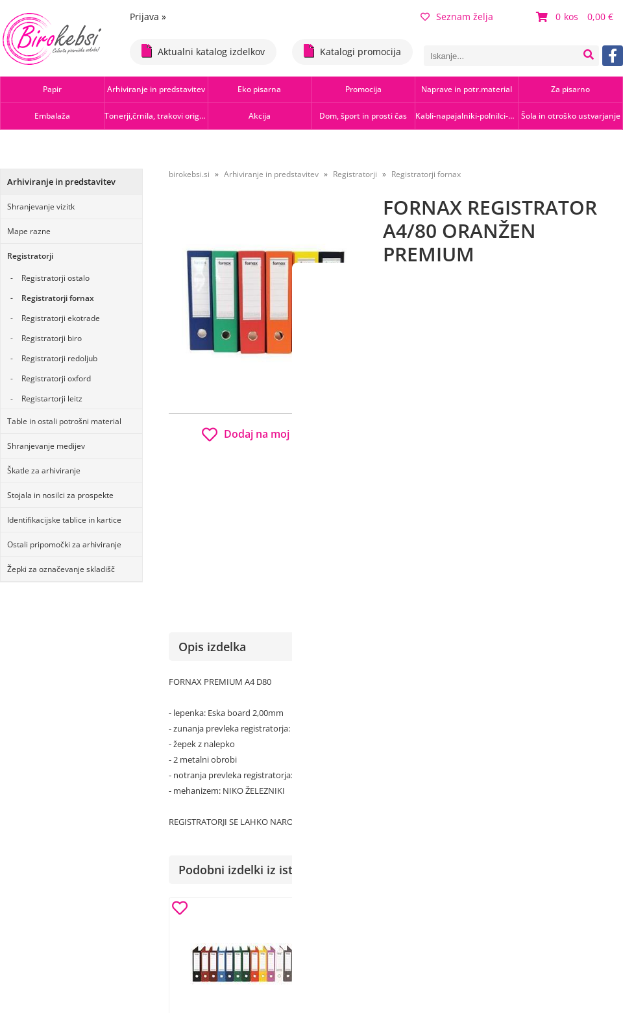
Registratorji (30, 255)
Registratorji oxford (56, 378)
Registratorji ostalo (55, 277)
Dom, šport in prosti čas (363, 115)
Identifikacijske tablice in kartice (64, 519)
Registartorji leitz (51, 398)
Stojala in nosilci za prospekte (60, 495)
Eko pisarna (259, 89)
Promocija (363, 89)
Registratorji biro (51, 338)
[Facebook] (612, 55)
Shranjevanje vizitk (41, 206)
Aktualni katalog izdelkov (203, 51)
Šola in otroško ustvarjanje (570, 115)
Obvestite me (421, 530)
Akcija (260, 115)
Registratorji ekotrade (60, 318)
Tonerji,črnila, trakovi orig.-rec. (156, 115)
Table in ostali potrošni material (64, 421)
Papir (52, 89)
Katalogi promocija (352, 51)
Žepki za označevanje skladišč (61, 569)
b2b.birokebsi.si (533, 453)
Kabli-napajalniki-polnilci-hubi (467, 115)
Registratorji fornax (57, 298)
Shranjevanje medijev (46, 445)
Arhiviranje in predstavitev (156, 89)
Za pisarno (570, 89)
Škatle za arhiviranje (43, 470)
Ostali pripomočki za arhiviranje (64, 544)
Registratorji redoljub (59, 358)
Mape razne (29, 231)
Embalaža (52, 115)
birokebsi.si (189, 174)
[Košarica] (576, 16)
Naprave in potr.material (466, 89)
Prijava (148, 16)
